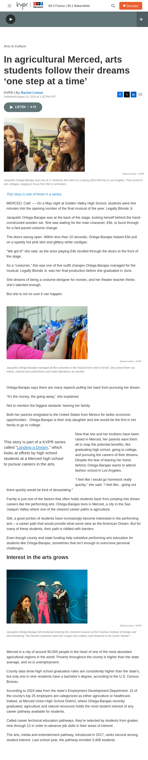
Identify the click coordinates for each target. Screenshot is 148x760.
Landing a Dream (32, 447)
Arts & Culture (15, 46)
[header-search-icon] (113, 6)
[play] (11, 19)
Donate (132, 6)
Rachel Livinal (32, 93)
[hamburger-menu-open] (9, 6)
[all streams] (142, 19)
